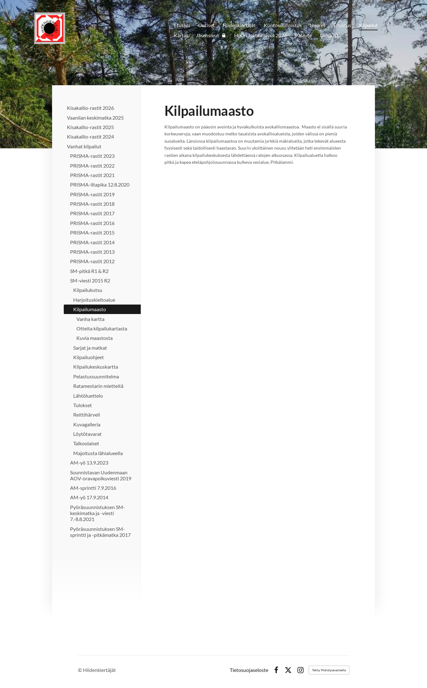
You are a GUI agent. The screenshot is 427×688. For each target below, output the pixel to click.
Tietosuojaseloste (249, 670)
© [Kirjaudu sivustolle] (80, 670)
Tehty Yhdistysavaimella (329, 670)
